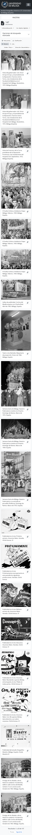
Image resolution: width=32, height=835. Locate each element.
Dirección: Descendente (22, 47)
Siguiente (19, 832)
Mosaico (5, 44)
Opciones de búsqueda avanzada (11, 34)
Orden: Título (8, 47)
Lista (12, 44)
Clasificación (17, 40)
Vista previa (6, 40)
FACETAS (16, 17)
